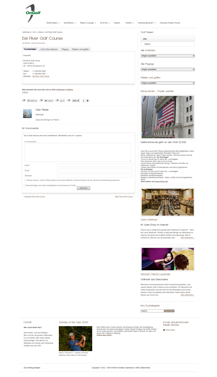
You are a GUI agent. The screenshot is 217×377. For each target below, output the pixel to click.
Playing (65, 49)
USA (34, 32)
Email (27, 170)
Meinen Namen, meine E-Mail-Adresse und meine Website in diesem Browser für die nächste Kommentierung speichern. (73, 180)
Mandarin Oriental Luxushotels (155, 274)
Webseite (28, 176)
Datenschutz (145, 368)
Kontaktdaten (29, 49)
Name (27, 165)
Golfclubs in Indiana (64, 90)
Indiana (40, 32)
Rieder (27, 43)
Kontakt (121, 368)
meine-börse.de (161, 182)
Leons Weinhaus (149, 219)
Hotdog (37, 343)
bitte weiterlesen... (188, 238)
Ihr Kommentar (30, 142)
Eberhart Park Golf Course (34, 197)
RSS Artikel (170, 330)
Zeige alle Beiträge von (48, 120)
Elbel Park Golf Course (124, 197)
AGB (137, 368)
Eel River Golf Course (40, 76)
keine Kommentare (38, 43)
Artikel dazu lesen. (104, 335)
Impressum (129, 368)
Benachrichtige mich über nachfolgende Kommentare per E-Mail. (50, 185)
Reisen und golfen (80, 49)
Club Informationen (49, 49)
